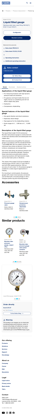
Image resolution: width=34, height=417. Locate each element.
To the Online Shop (16, 313)
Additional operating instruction (15, 61)
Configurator (17, 32)
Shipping (10, 310)
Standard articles (17, 38)
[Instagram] (7, 413)
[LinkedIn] (10, 413)
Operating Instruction (12, 58)
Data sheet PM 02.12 (12, 48)
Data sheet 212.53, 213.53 (13, 51)
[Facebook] (14, 413)
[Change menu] (30, 3)
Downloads (12, 87)
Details (5, 87)
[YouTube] (3, 413)
